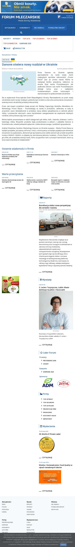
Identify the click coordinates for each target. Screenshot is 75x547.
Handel (4, 512)
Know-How (54, 509)
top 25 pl (26, 39)
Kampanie (5, 525)
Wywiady (46, 279)
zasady (45, 364)
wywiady (16, 39)
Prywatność (31, 532)
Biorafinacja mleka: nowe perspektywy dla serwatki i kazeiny (55, 206)
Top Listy (5, 532)
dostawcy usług (48, 416)
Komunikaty (25, 28)
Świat (4, 504)
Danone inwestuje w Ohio (60, 155)
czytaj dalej (10, 164)
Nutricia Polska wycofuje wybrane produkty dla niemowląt (10, 156)
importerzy (46, 419)
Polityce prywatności (50, 544)
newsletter (19, 48)
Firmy (44, 394)
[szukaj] (11, 33)
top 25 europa (39, 39)
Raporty (46, 197)
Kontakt (29, 525)
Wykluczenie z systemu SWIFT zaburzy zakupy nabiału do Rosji (37, 182)
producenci (46, 412)
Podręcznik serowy (56, 28)
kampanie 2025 (47, 372)
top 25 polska (47, 406)
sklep (6, 48)
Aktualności (10, 28)
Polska (14, 55)
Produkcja (5, 509)
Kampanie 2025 (25, 43)
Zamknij (63, 545)
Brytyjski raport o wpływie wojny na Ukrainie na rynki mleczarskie (60, 182)
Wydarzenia (47, 426)
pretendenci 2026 (48, 361)
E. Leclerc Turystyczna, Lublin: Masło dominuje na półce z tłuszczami (54, 288)
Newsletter (30, 530)
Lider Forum (48, 352)
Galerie (29, 509)
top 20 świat (47, 399)
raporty (7, 39)
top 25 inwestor (10, 43)
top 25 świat (52, 39)
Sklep (28, 527)
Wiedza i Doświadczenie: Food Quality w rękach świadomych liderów (55, 466)
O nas (28, 522)
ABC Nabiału (39, 28)
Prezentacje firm (48, 409)
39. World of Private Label (49, 434)
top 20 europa (47, 402)
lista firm (5, 530)
